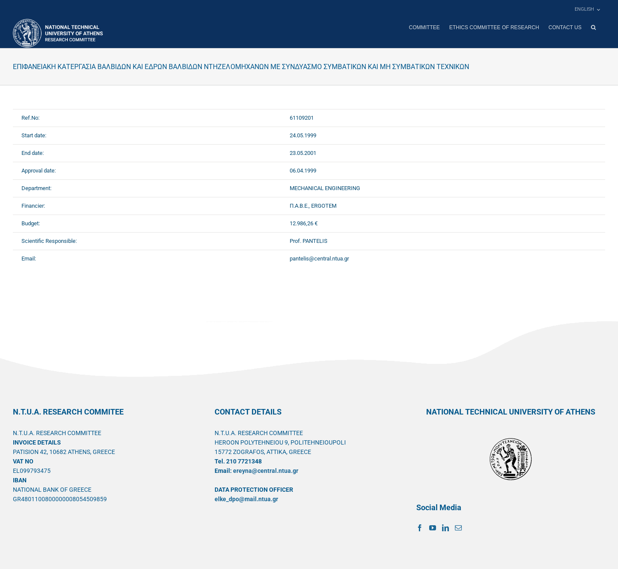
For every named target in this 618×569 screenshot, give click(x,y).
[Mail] (458, 527)
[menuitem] (587, 9)
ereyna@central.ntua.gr (265, 470)
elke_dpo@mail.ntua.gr (246, 498)
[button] (593, 27)
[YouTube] (432, 527)
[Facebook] (419, 527)
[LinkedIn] (445, 527)
